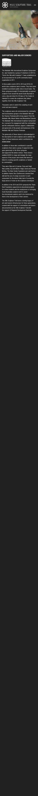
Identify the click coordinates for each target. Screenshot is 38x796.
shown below (6, 142)
